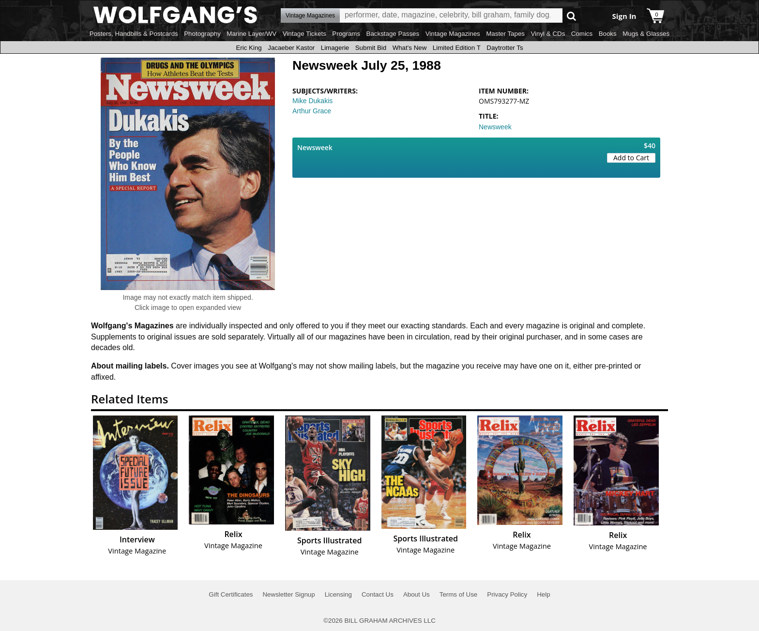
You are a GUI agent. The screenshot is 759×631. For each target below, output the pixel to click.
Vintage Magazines (452, 33)
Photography (202, 33)
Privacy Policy (507, 594)
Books (608, 33)
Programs (346, 33)
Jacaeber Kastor (291, 47)
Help (543, 594)
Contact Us (378, 594)
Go (571, 15)
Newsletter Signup (288, 594)
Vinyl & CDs (548, 33)
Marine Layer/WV (251, 33)
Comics (581, 33)
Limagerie (335, 47)
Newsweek (495, 127)
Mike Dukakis (312, 101)
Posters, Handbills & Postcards (134, 33)
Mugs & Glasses (645, 33)
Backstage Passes (393, 33)
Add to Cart (631, 157)
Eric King (248, 47)
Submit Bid (370, 47)
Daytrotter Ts (504, 47)
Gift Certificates (231, 594)
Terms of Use (459, 594)
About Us (416, 594)
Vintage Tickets (304, 33)
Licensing (338, 594)
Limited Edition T (457, 47)
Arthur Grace (311, 111)
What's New (410, 47)
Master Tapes (505, 33)
